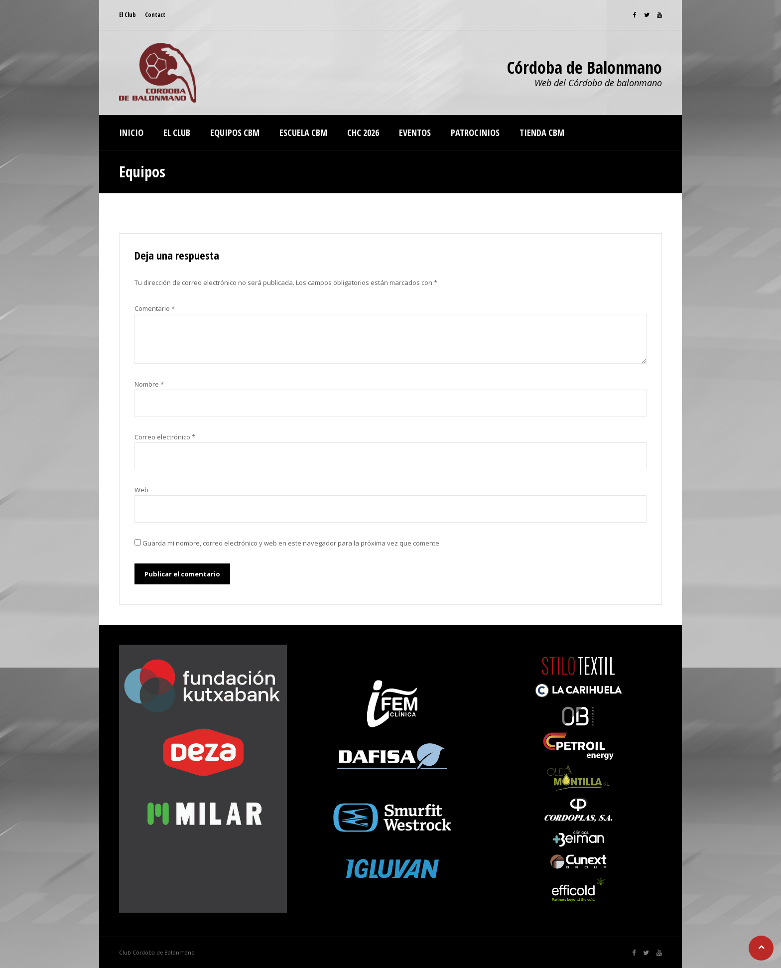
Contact (155, 14)
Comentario (154, 308)
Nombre (149, 384)
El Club (127, 14)
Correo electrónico (164, 436)
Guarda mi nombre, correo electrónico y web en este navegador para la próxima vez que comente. (291, 543)
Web (141, 489)
